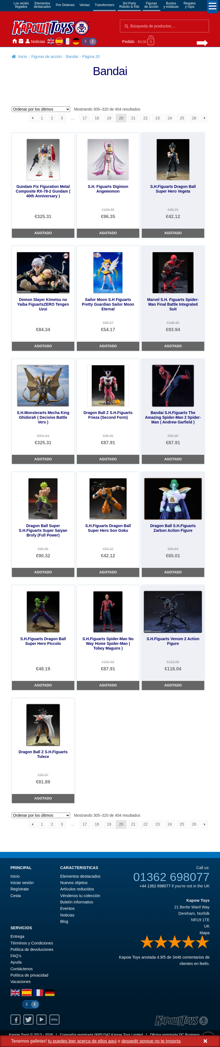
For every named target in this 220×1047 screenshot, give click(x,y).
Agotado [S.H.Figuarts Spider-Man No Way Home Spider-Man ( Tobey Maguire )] (108, 685)
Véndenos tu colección (80, 895)
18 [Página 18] (97, 118)
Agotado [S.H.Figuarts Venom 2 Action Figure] (173, 685)
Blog (64, 921)
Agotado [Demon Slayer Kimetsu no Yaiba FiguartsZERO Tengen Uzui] (43, 346)
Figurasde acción (151, 5)
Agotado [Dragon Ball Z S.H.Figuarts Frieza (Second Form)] (108, 459)
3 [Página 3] (62, 118)
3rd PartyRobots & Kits (129, 5)
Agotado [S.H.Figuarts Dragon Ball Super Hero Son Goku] (108, 572)
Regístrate (20, 889)
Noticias (38, 41)
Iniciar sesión (27, 41)
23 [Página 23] (158, 118)
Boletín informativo (76, 902)
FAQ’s (16, 956)
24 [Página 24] (169, 118)
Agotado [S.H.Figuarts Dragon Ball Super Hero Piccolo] (43, 685)
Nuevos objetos (74, 882)
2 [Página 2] (52, 118)
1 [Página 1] (42, 118)
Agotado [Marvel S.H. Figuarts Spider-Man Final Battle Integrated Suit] (173, 346)
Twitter (28, 1020)
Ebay (54, 1020)
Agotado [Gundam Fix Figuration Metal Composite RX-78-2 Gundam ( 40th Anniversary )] (43, 233)
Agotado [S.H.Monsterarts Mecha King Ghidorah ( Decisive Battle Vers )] (43, 459)
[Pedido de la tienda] (41, 109)
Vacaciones (21, 981)
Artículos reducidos (77, 889)
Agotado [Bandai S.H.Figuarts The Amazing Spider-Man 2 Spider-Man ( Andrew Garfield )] (173, 459)
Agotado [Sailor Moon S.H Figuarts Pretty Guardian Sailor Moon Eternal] (108, 346)
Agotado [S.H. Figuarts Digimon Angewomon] (108, 233)
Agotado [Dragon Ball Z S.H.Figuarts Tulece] (43, 798)
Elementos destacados (80, 876)
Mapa (204, 933)
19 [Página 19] (109, 118)
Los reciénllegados (21, 5)
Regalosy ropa (190, 5)
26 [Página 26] (194, 118)
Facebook (15, 1020)
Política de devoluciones (32, 949)
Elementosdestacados (42, 5)
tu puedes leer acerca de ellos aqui (82, 1041)
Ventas (85, 5)
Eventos (67, 908)
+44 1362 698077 (155, 886)
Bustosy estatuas (171, 5)
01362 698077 (171, 876)
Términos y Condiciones (32, 943)
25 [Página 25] (182, 118)
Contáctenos (21, 41)
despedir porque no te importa (150, 1041)
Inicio (14, 41)
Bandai (72, 56)
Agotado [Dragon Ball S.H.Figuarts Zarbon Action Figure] (173, 572)
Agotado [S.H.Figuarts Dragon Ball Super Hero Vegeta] (173, 233)
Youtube (41, 1020)
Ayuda (16, 962)
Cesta (16, 895)
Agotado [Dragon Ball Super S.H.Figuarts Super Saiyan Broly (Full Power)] (43, 572)
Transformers (104, 5)
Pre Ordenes (65, 5)
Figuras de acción (46, 56)
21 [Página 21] (133, 118)
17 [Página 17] (85, 118)
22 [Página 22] (145, 118)
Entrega (17, 936)
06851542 (102, 1035)
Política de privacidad (29, 975)
